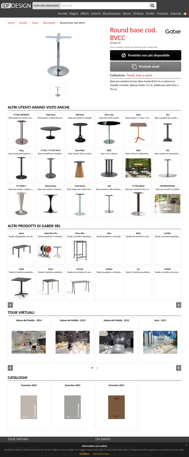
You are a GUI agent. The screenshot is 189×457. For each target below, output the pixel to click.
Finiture (138, 13)
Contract (162, 13)
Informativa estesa (101, 454)
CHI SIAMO (102, 439)
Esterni (95, 13)
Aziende (175, 13)
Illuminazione (112, 13)
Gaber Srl (116, 43)
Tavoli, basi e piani (139, 75)
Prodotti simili (145, 66)
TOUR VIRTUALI (18, 439)
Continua (84, 453)
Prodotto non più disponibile (146, 55)
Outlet (150, 13)
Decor (127, 13)
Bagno (74, 13)
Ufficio (84, 13)
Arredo (63, 13)
